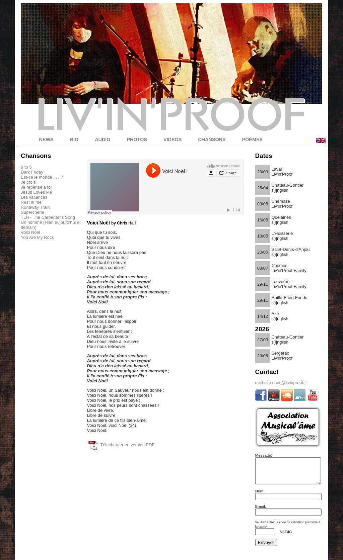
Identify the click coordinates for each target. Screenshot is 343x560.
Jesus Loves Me (36, 192)
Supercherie (32, 212)
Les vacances (34, 197)
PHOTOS (137, 139)
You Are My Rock (37, 237)
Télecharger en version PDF (127, 444)
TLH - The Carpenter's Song (48, 217)
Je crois (28, 182)
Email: (260, 511)
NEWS (46, 139)
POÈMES (252, 139)
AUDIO (102, 139)
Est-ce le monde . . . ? (42, 177)
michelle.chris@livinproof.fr (281, 382)
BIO (74, 139)
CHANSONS (211, 139)
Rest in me (31, 202)
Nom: (260, 496)
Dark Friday (32, 172)
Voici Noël (30, 232)
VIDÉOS (172, 139)
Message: (263, 455)
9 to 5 (26, 167)
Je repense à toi (36, 187)
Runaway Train (35, 207)
